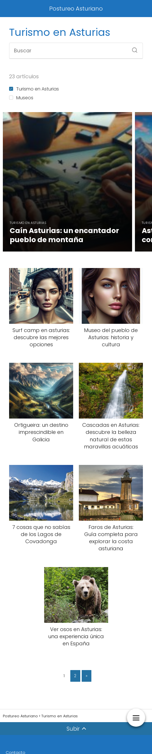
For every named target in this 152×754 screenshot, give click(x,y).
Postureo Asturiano (76, 9)
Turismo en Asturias (34, 89)
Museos (21, 97)
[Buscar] (132, 48)
